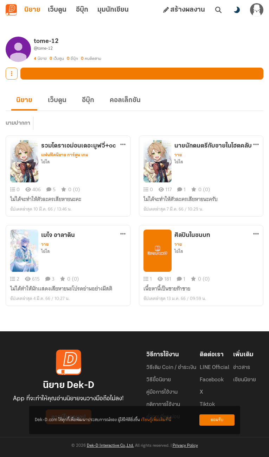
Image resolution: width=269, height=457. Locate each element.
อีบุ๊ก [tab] (82, 9)
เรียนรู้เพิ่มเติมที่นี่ (156, 420)
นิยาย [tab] (32, 9)
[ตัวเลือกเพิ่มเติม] (123, 144)
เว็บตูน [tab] (57, 9)
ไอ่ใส (45, 162)
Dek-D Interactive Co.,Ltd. (110, 446)
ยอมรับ (217, 420)
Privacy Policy (185, 446)
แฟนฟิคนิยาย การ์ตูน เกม (64, 155)
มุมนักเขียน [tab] (113, 9)
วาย (178, 155)
